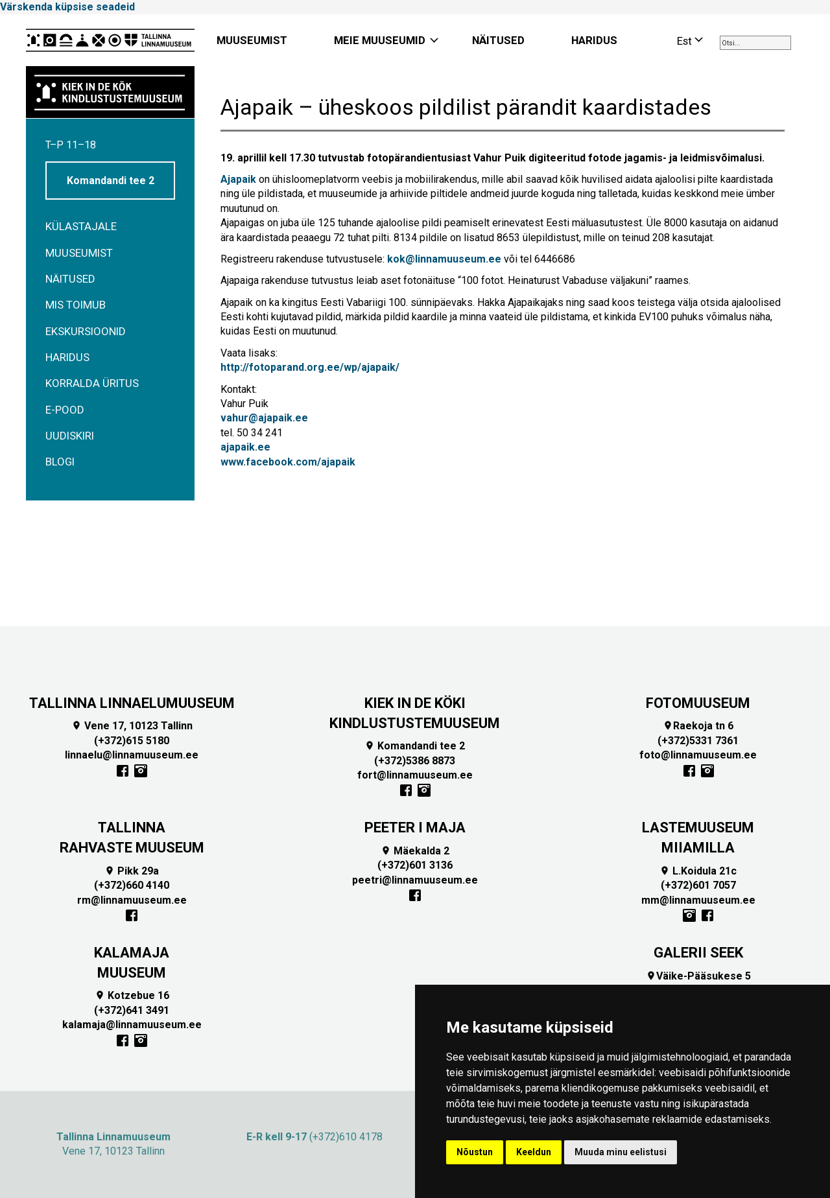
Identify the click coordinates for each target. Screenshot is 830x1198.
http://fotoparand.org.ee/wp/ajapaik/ (309, 367)
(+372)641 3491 (131, 1010)
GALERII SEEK (698, 953)
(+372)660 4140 (131, 885)
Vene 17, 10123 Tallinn (132, 726)
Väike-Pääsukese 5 (698, 976)
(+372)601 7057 (698, 885)
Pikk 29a (131, 871)
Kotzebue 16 (132, 995)
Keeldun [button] (533, 1152)
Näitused (70, 278)
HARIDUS (594, 40)
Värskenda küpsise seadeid (67, 7)
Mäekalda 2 (415, 851)
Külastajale (81, 226)
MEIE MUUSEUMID (379, 40)
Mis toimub (75, 304)
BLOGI (60, 461)
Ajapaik (238, 179)
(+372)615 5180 (131, 740)
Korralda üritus (92, 383)
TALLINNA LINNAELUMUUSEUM (132, 703)
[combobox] (755, 43)
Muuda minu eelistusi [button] (621, 1152)
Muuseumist (79, 252)
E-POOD (64, 409)
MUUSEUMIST (252, 40)
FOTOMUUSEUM (698, 703)
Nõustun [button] (474, 1152)
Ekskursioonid (85, 331)
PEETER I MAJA (415, 827)
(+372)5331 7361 (698, 740)
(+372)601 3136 (415, 865)
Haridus (67, 357)
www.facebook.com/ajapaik (287, 462)
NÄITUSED (498, 40)
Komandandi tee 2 (110, 180)
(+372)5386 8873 (414, 761)
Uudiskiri (69, 435)
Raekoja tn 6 (698, 726)
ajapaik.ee (245, 447)
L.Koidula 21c (698, 871)
